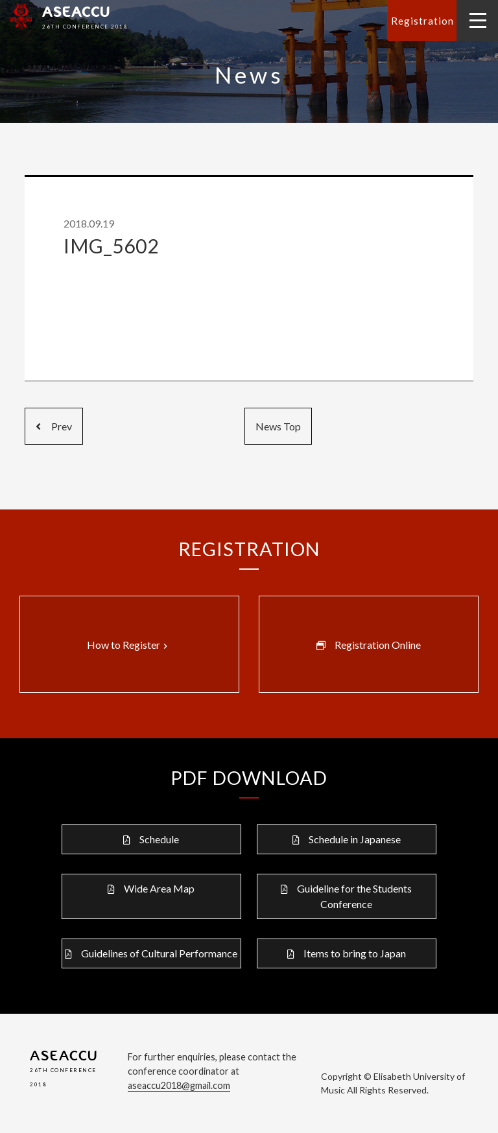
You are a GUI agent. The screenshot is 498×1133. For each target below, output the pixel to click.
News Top (278, 426)
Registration (422, 21)
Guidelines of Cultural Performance (159, 953)
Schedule (159, 839)
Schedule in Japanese (355, 839)
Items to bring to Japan (354, 953)
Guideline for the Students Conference (354, 896)
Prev (54, 426)
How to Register (129, 644)
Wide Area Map (159, 888)
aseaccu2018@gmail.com (179, 1085)
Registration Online (378, 644)
